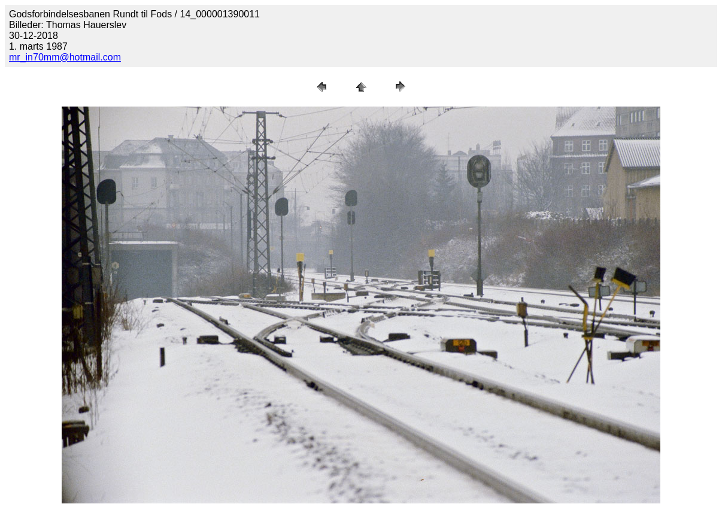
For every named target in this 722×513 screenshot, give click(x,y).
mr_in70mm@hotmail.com (65, 57)
